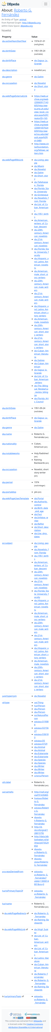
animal (22, 19)
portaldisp (9, 491)
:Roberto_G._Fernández (41, 894)
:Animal (39, 747)
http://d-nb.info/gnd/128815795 (41, 830)
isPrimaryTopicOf (12, 890)
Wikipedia (38, 1021)
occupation (9, 83)
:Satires (39, 360)
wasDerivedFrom (12, 871)
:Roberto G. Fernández (40, 820)
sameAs (7, 791)
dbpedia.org (27, 25)
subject (7, 543)
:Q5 (39, 740)
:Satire (38, 76)
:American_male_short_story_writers (41, 274)
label (6, 782)
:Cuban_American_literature (41, 354)
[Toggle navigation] (45, 4)
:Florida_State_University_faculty (41, 252)
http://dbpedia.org (31, 22)
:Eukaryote (41, 753)
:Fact (38, 514)
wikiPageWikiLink (12, 159)
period (7, 482)
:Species (40, 759)
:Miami (39, 166)
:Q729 (40, 743)
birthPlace (9, 60)
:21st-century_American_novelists (41, 242)
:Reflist (39, 523)
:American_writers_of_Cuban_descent (41, 223)
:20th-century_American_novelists (41, 233)
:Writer (39, 766)
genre (7, 76)
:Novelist (40, 83)
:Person (39, 705)
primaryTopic (12, 996)
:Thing (38, 702)
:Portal (39, 498)
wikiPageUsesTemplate (15, 498)
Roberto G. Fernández (17, 12)
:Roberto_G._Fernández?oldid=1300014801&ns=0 (41, 878)
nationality (9, 443)
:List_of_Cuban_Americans (41, 207)
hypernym (9, 696)
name (7, 434)
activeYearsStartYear (14, 41)
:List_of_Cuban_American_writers (41, 379)
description (9, 70)
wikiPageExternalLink (14, 96)
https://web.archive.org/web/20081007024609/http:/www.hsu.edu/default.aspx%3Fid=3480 (41, 131)
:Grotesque (41, 194)
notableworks (11, 453)
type (6, 702)
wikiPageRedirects (15, 913)
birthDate (8, 50)
